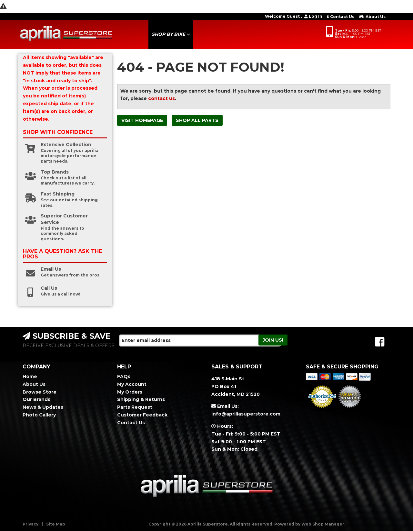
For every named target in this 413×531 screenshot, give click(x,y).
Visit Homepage (142, 120)
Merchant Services (322, 409)
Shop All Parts (197, 120)
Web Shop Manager (322, 524)
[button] (170, 34)
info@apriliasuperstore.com (245, 414)
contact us (161, 98)
